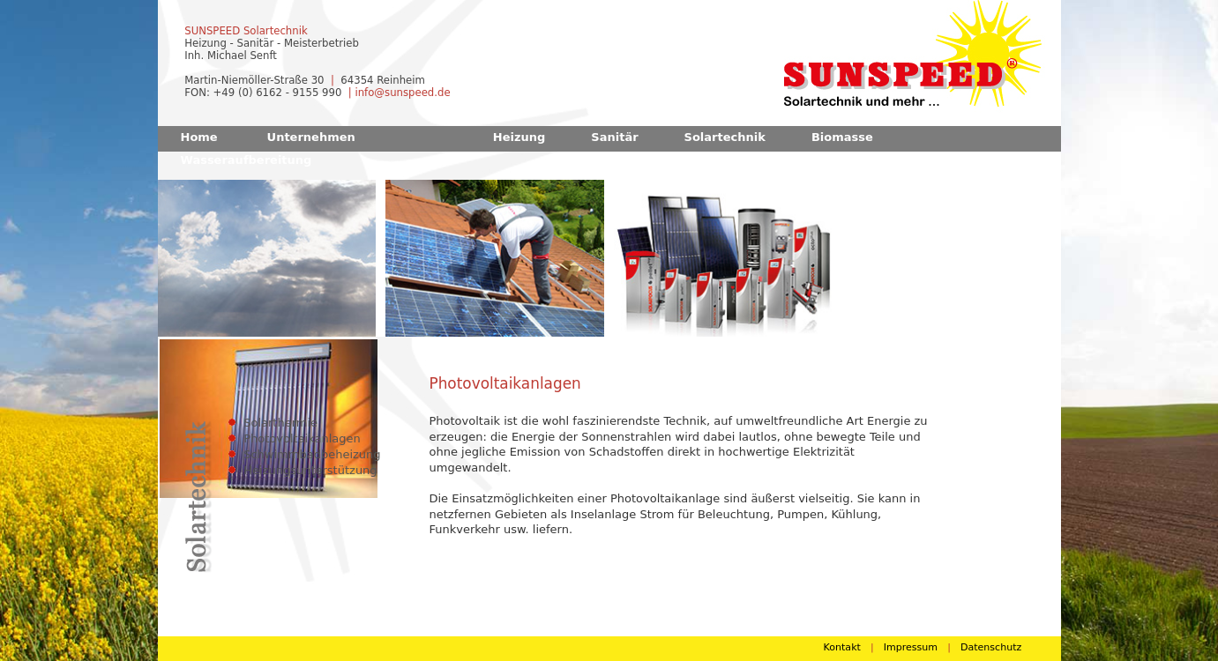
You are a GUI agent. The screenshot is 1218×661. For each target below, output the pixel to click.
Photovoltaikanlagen (302, 438)
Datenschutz (990, 647)
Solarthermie (280, 422)
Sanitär (614, 137)
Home (199, 137)
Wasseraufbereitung (246, 160)
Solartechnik (725, 137)
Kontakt (842, 647)
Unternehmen (311, 137)
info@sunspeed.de (402, 92)
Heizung (519, 137)
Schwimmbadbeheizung (311, 454)
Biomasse (842, 137)
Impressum (911, 647)
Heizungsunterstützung (310, 470)
